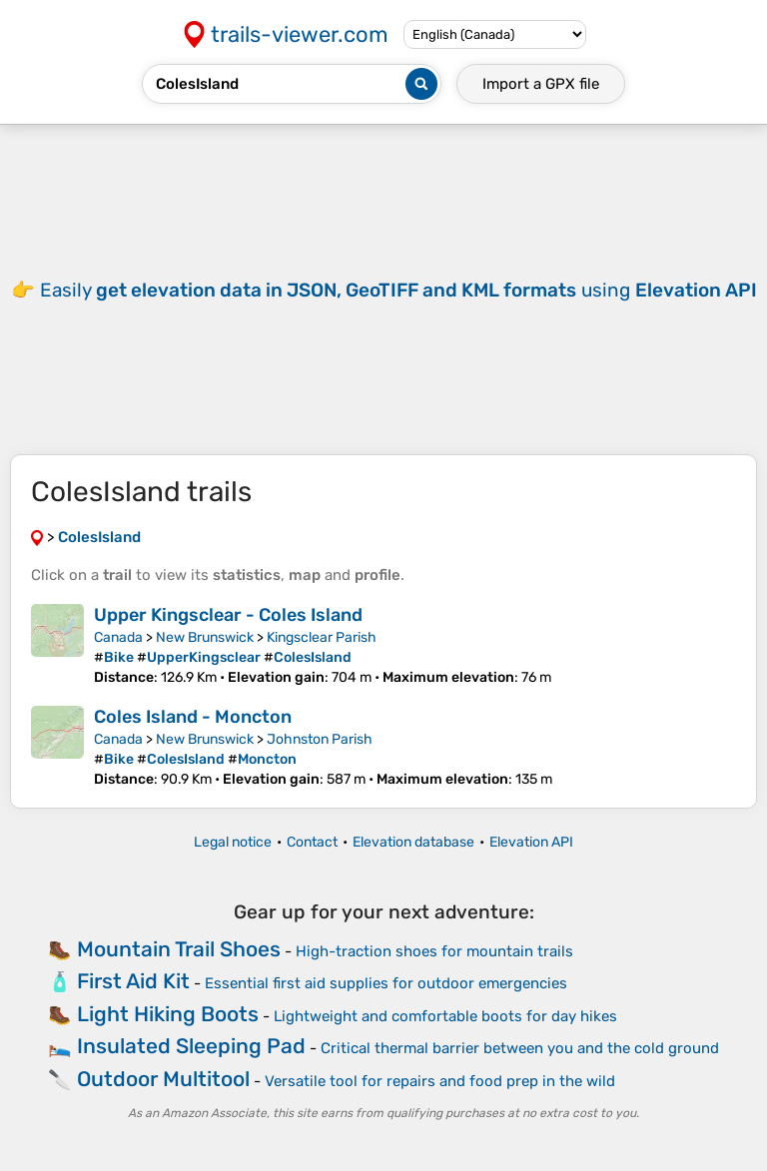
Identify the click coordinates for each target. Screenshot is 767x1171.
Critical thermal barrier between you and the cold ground (520, 1048)
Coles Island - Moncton (193, 717)
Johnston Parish (320, 739)
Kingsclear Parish (322, 637)
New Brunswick (205, 637)
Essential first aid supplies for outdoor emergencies (386, 983)
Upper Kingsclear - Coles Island (228, 615)
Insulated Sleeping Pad (191, 1045)
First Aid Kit (133, 980)
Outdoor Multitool (163, 1078)
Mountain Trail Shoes (179, 948)
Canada (118, 637)
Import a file (540, 84)
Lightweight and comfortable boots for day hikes (445, 1016)
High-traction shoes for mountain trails (434, 951)
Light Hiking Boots (168, 1013)
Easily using (398, 290)
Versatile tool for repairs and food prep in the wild (440, 1081)
